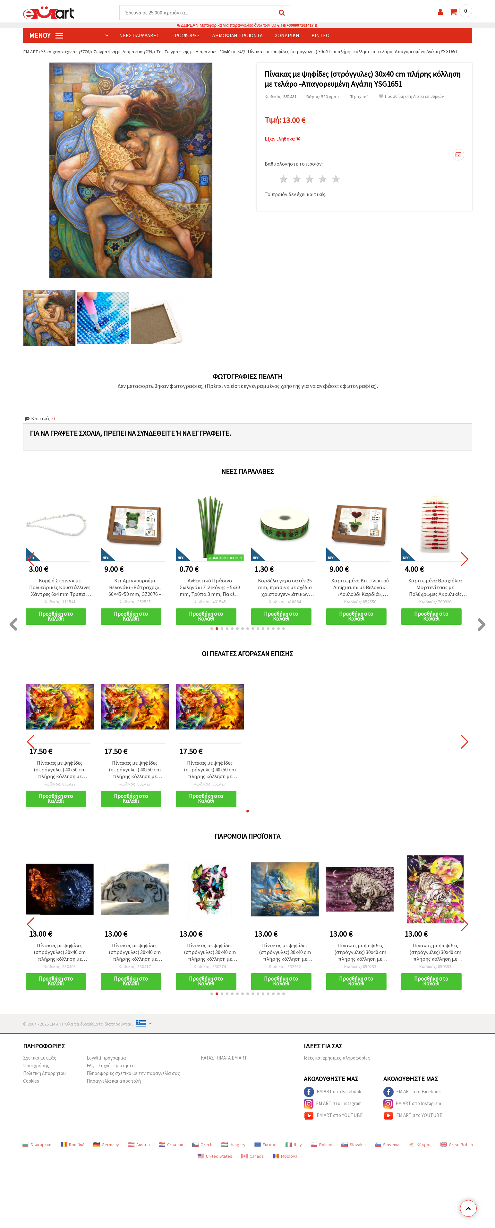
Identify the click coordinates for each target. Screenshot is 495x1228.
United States (215, 1160)
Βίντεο (320, 35)
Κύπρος (419, 1149)
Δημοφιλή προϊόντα (237, 35)
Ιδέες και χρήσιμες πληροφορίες (337, 1062)
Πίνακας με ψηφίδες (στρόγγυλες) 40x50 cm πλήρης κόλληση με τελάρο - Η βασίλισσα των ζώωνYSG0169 (60, 772)
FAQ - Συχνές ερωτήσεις (111, 1070)
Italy (294, 1149)
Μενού (46, 35)
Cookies (31, 1085)
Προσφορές (185, 35)
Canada (252, 1160)
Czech (202, 1149)
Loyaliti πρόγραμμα (106, 1062)
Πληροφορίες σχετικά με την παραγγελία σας (133, 1078)
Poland (321, 1149)
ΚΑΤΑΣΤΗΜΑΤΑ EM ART (224, 1062)
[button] (211, 630)
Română (72, 1149)
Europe (265, 1149)
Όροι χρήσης (36, 1070)
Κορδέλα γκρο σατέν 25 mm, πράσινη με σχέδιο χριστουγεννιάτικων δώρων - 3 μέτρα (360, 588)
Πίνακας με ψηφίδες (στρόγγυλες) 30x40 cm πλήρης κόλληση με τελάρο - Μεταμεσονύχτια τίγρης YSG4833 (435, 955)
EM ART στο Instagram (333, 1108)
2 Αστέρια (296, 178)
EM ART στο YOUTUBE (333, 1120)
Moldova (285, 1160)
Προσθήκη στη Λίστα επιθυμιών (411, 96)
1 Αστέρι (284, 178)
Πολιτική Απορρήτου (44, 1078)
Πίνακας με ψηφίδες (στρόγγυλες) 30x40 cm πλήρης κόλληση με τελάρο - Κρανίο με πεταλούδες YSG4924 (209, 955)
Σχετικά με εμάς (39, 1062)
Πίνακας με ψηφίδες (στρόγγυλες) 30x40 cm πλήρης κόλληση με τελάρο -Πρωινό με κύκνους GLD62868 (285, 955)
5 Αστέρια (336, 178)
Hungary (233, 1149)
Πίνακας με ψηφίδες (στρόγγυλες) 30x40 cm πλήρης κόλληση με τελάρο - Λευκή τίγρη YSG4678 (360, 955)
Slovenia (387, 1149)
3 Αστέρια (310, 178)
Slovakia (353, 1149)
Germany (106, 1149)
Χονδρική (287, 35)
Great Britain (456, 1149)
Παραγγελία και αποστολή (114, 1085)
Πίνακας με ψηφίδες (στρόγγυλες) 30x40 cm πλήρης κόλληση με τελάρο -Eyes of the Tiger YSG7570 (135, 955)
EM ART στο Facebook (332, 1096)
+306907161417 (300, 25)
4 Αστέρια (323, 178)
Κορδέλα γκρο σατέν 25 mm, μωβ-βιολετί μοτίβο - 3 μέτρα (59, 588)
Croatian (171, 1149)
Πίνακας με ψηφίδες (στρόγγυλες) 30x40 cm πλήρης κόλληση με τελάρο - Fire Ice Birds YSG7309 (59, 955)
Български (37, 1149)
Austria (139, 1149)
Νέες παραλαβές (139, 35)
